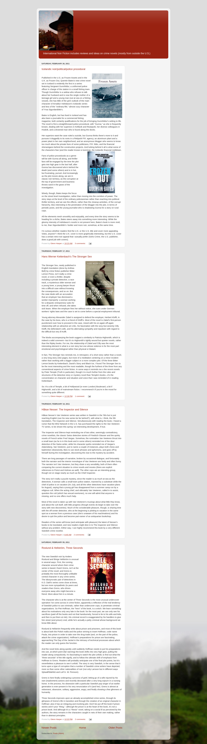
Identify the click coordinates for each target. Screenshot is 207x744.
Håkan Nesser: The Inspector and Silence (65, 409)
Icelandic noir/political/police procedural (63, 69)
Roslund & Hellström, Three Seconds (62, 548)
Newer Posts (49, 727)
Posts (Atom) (58, 733)
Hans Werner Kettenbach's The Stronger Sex (67, 256)
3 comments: (80, 243)
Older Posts (115, 727)
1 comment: (80, 396)
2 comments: (79, 535)
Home (82, 727)
